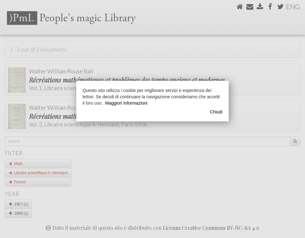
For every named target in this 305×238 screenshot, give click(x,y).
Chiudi (216, 111)
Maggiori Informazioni (126, 103)
